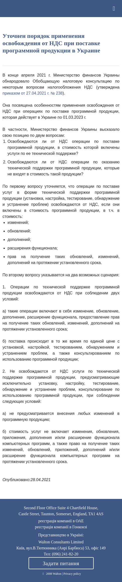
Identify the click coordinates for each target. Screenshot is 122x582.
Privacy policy (72, 573)
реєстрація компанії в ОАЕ (61, 521)
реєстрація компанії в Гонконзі (61, 527)
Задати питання (61, 563)
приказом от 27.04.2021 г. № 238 (33, 93)
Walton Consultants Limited (9, 9)
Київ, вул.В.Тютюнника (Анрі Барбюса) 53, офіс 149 (60, 548)
